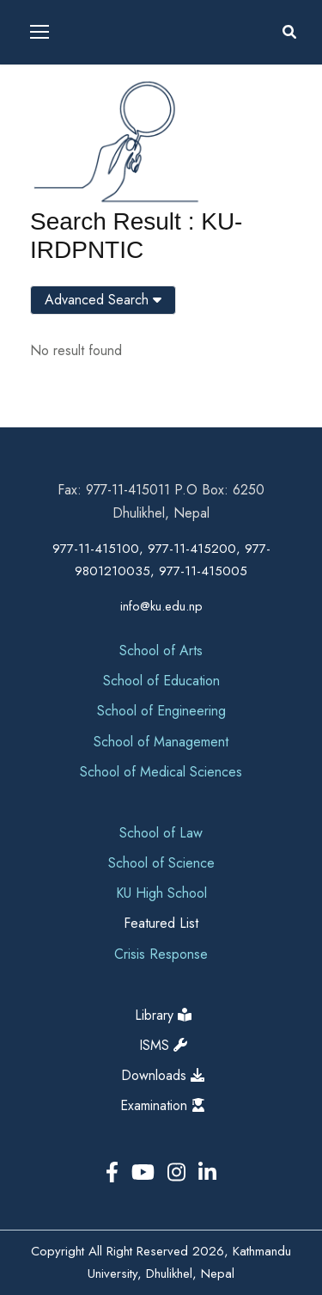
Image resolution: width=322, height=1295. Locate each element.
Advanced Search (103, 300)
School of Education (161, 680)
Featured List (161, 923)
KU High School (161, 893)
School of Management (161, 742)
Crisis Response (161, 954)
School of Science (161, 863)
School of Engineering (161, 711)
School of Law (161, 833)
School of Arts (161, 650)
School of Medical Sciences (161, 772)
